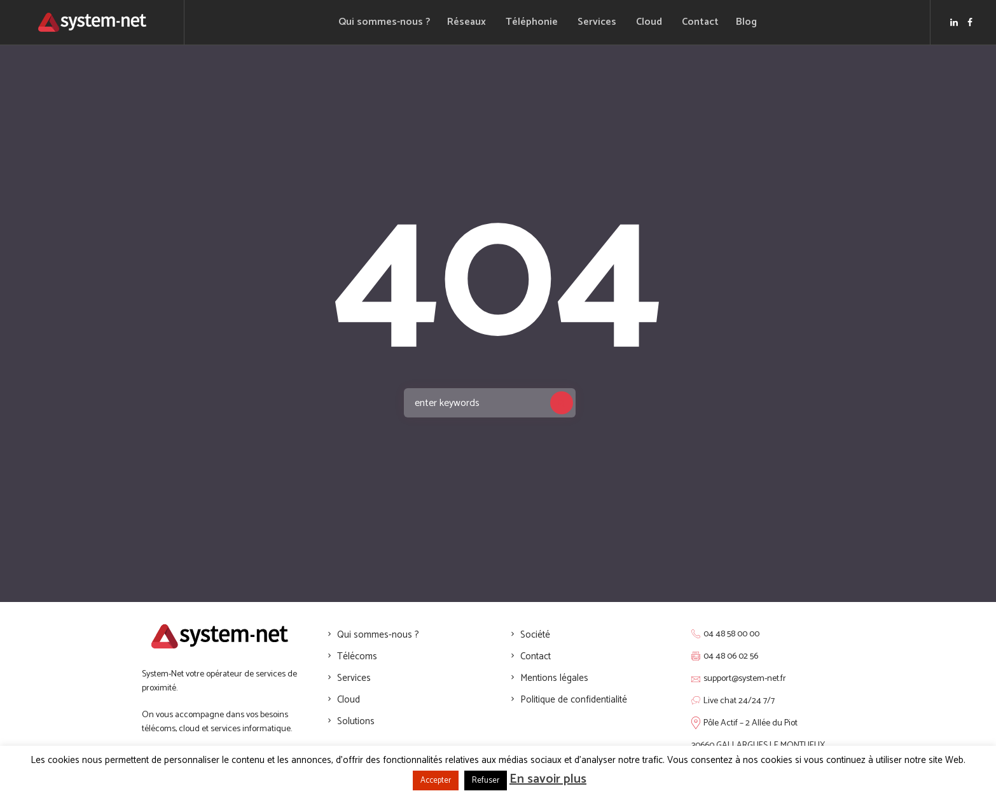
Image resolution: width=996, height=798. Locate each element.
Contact (535, 656)
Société (535, 635)
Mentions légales (554, 678)
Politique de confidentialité (573, 700)
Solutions (356, 721)
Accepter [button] (435, 780)
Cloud (348, 700)
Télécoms (357, 656)
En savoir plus (547, 779)
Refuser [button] (485, 780)
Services (354, 678)
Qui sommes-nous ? (378, 635)
